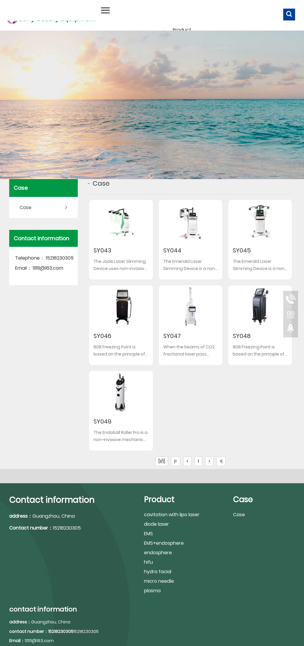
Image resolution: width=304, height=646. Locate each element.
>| (221, 461)
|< (175, 461)
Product (182, 29)
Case (25, 207)
